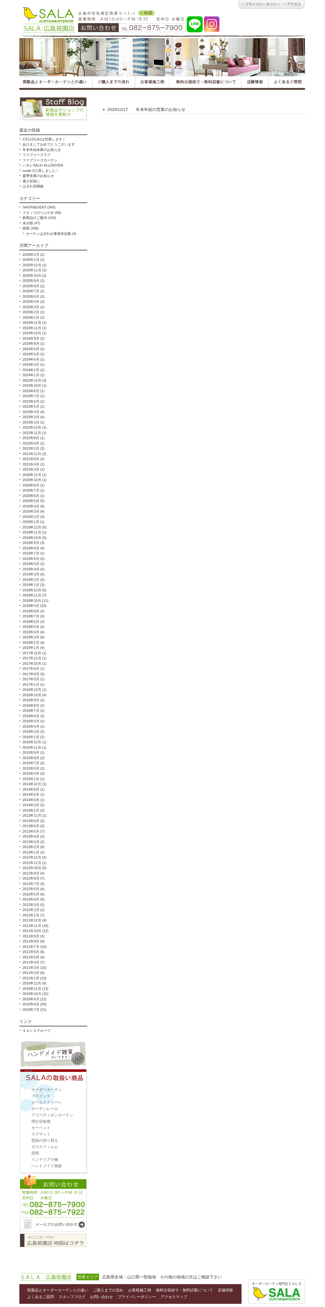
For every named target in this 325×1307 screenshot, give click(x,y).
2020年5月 (31, 501)
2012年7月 (31, 884)
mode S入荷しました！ (41, 171)
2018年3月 (31, 637)
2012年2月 (31, 910)
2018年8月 (31, 611)
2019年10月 (32, 538)
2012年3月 (31, 905)
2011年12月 (32, 920)
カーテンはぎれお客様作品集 (48, 233)
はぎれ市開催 (33, 186)
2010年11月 (32, 988)
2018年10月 (32, 600)
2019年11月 (32, 532)
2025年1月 (31, 317)
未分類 (28, 223)
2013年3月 (31, 842)
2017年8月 (31, 674)
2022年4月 (31, 443)
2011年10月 (32, 931)
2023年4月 (31, 412)
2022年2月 (31, 448)
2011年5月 (31, 957)
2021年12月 (32, 454)
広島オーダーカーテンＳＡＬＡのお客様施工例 (152, 83)
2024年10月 (32, 333)
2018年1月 (31, 648)
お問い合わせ (53, 1204)
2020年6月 (31, 496)
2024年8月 (31, 343)
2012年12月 (32, 857)
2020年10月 (32, 480)
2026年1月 (31, 260)
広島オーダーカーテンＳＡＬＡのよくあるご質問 (287, 83)
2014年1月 (31, 810)
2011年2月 (31, 973)
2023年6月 (31, 401)
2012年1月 (31, 915)
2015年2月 (31, 779)
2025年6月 (31, 296)
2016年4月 (31, 726)
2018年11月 (32, 595)
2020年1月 (31, 522)
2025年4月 (31, 301)
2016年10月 (32, 695)
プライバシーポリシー (137, 1297)
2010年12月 (32, 983)
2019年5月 (31, 564)
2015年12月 (32, 742)
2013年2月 (31, 847)
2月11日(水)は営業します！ (44, 139)
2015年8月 (31, 758)
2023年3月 (31, 417)
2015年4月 (31, 773)
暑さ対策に (31, 181)
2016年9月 (31, 700)
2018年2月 (31, 642)
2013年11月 (32, 815)
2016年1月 (31, 737)
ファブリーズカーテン (40, 160)
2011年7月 (31, 947)
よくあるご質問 (40, 1297)
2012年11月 (32, 863)
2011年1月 (31, 978)
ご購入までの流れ (108, 1290)
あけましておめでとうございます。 (50, 144)
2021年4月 (31, 464)
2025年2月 (31, 312)
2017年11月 (32, 658)
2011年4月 (31, 962)
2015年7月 (31, 763)
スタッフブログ (53, 109)
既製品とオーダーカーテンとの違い (57, 1290)
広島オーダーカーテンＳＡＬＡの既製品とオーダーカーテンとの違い (55, 83)
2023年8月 (31, 391)
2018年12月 (32, 590)
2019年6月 (31, 559)
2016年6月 (31, 716)
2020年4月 (31, 506)
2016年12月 (32, 689)
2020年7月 (31, 490)
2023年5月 (31, 406)
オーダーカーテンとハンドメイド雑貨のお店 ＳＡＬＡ (48, 19)
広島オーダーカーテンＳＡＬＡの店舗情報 (255, 83)
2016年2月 (31, 731)
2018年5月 (31, 627)
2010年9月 (31, 999)
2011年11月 (32, 926)
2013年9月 (31, 821)
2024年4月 (31, 359)
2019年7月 (31, 553)
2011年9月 (31, 936)
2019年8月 (31, 548)
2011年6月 (31, 952)
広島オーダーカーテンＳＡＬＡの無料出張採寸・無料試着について (205, 83)
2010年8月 (31, 1004)
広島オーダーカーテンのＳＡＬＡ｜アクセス (293, 5)
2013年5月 (31, 831)
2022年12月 (32, 427)
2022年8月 (31, 438)
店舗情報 (225, 1290)
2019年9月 (31, 543)
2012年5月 (31, 894)
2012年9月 (31, 873)
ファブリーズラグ (36, 155)
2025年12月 (32, 265)
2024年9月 (31, 338)
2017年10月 (32, 663)
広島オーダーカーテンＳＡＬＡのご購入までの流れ (113, 83)
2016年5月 (31, 721)
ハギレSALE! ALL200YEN (43, 165)
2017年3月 (31, 679)
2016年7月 (31, 710)
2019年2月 (31, 580)
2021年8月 (31, 459)
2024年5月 (31, 354)
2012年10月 (32, 868)
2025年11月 (32, 270)
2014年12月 (32, 784)
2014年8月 (31, 789)
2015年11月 (32, 747)
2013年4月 (31, 836)
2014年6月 (31, 794)
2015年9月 (31, 752)
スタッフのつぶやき (38, 212)
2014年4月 (31, 800)
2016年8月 (31, 705)
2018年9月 (31, 606)
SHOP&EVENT (34, 207)
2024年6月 (31, 349)
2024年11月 (32, 328)
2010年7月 (31, 1009)
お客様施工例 (139, 1290)
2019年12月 (32, 527)
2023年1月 (31, 422)
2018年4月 (31, 632)
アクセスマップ (53, 1240)
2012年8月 (31, 878)
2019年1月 (31, 585)
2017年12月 (32, 653)
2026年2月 (31, 254)
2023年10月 (32, 385)
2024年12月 (32, 322)
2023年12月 (32, 380)
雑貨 (26, 228)
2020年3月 (31, 511)
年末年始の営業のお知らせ (146, 109)
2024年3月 (31, 364)
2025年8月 (31, 286)
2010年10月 (32, 994)
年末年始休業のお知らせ (42, 150)
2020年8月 (31, 485)
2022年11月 (32, 433)
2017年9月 (31, 669)
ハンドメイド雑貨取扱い (53, 1053)
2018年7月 (31, 616)
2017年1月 (31, 684)
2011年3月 (31, 968)
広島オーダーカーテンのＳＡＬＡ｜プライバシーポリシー (260, 5)
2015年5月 (31, 768)
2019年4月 (31, 569)
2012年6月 (31, 889)
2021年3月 (31, 469)
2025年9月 (31, 281)
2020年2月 (31, 517)
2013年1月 (31, 852)
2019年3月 (31, 574)
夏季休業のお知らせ (38, 176)
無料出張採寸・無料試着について (184, 1290)
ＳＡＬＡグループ (36, 1030)
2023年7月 (31, 396)
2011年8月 (31, 941)
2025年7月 (31, 291)
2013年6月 (31, 826)
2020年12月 (32, 475)
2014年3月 (31, 805)
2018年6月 (31, 621)
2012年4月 (31, 899)
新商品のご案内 (35, 218)
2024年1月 (31, 375)
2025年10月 (32, 275)
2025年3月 (31, 307)
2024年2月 (31, 370)
